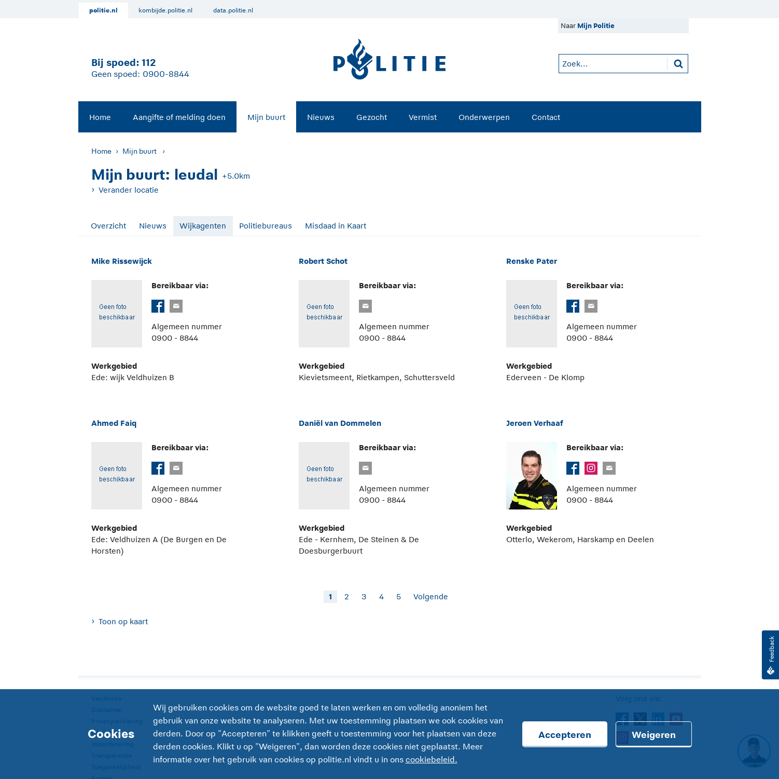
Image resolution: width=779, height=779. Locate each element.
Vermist (423, 117)
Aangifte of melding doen (179, 117)
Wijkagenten (202, 226)
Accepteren (564, 735)
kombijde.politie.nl (165, 10)
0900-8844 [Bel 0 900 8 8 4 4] (166, 74)
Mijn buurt (266, 117)
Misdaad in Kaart (335, 226)
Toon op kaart (123, 621)
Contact (546, 117)
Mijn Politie (596, 25)
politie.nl (103, 10)
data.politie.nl (233, 10)
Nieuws (321, 117)
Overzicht (108, 226)
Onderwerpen (484, 117)
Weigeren (654, 735)
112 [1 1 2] (149, 62)
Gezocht (371, 117)
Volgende (430, 596)
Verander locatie (129, 190)
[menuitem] (100, 116)
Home (100, 117)
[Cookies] (389, 734)
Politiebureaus (265, 226)
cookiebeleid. (431, 760)
